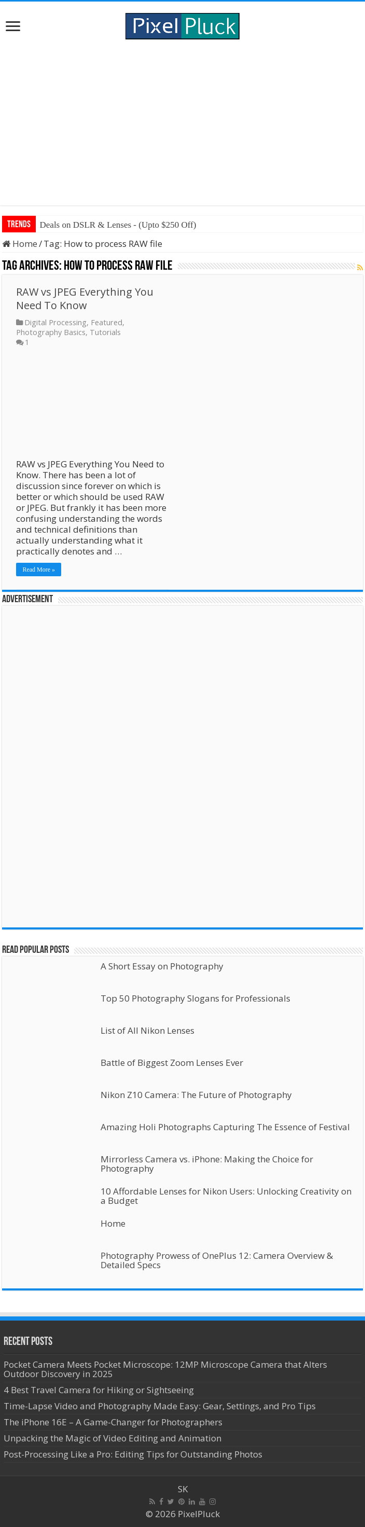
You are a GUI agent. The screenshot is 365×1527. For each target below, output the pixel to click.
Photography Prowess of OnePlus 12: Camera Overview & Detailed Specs (217, 1260)
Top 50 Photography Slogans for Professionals (195, 998)
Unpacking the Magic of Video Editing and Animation (112, 1438)
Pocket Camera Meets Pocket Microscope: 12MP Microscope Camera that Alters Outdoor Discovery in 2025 (165, 1369)
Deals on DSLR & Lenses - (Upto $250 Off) (118, 225)
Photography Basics (51, 332)
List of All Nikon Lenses (147, 1030)
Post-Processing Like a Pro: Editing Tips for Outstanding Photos (133, 1454)
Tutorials (105, 332)
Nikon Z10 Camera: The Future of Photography (196, 1095)
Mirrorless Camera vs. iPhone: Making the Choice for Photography (207, 1163)
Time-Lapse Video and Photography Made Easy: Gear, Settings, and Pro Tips (160, 1406)
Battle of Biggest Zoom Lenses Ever (172, 1062)
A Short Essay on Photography (162, 966)
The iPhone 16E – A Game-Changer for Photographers (114, 1422)
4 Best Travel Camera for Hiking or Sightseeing (99, 1390)
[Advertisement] (182, 122)
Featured (106, 322)
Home (19, 243)
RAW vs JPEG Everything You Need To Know (84, 298)
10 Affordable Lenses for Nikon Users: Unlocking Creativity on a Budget (226, 1195)
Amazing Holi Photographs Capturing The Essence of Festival (225, 1127)
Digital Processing (55, 322)
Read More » (38, 569)
